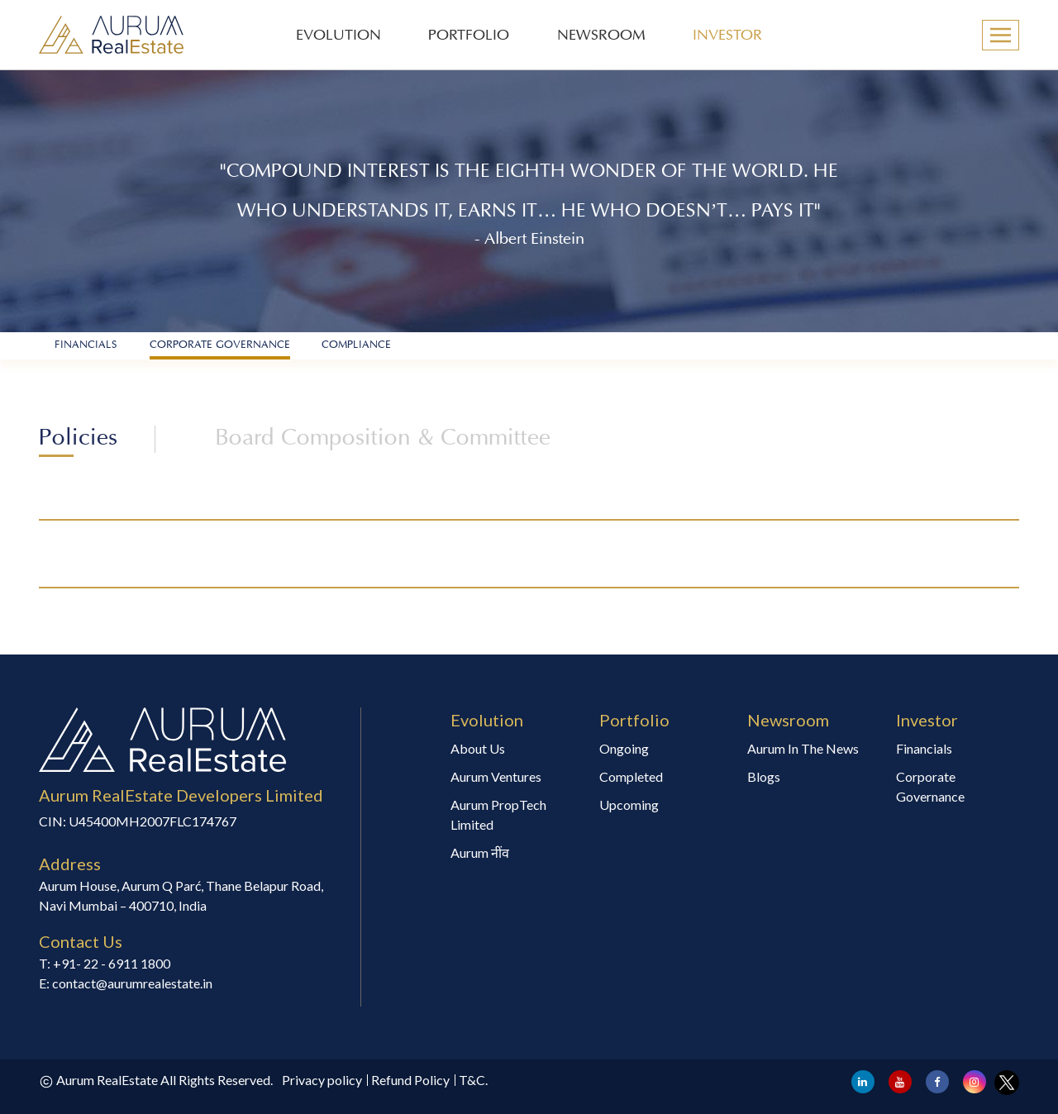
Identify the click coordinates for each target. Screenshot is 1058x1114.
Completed (631, 776)
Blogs (763, 776)
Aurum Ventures (495, 776)
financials (86, 345)
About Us (477, 748)
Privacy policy (322, 1080)
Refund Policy (410, 1080)
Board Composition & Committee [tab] (382, 439)
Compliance (356, 345)
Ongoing (624, 748)
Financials (924, 748)
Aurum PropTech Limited (498, 814)
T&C (472, 1080)
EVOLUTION (338, 36)
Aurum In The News (803, 748)
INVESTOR (727, 36)
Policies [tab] (78, 439)
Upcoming (629, 804)
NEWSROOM (601, 36)
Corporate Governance (220, 345)
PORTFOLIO (468, 36)
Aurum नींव (479, 852)
